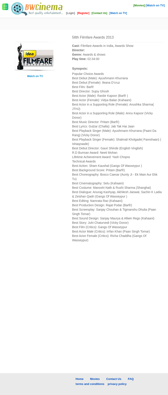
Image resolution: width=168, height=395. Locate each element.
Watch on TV (35, 76)
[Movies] (139, 5)
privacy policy (117, 384)
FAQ (131, 379)
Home (80, 379)
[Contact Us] (100, 13)
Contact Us (113, 379)
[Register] (83, 13)
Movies (95, 379)
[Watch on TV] (155, 5)
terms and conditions (90, 384)
